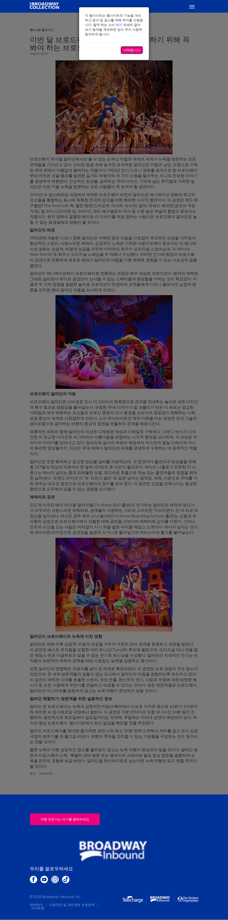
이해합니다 (132, 50)
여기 (119, 25)
